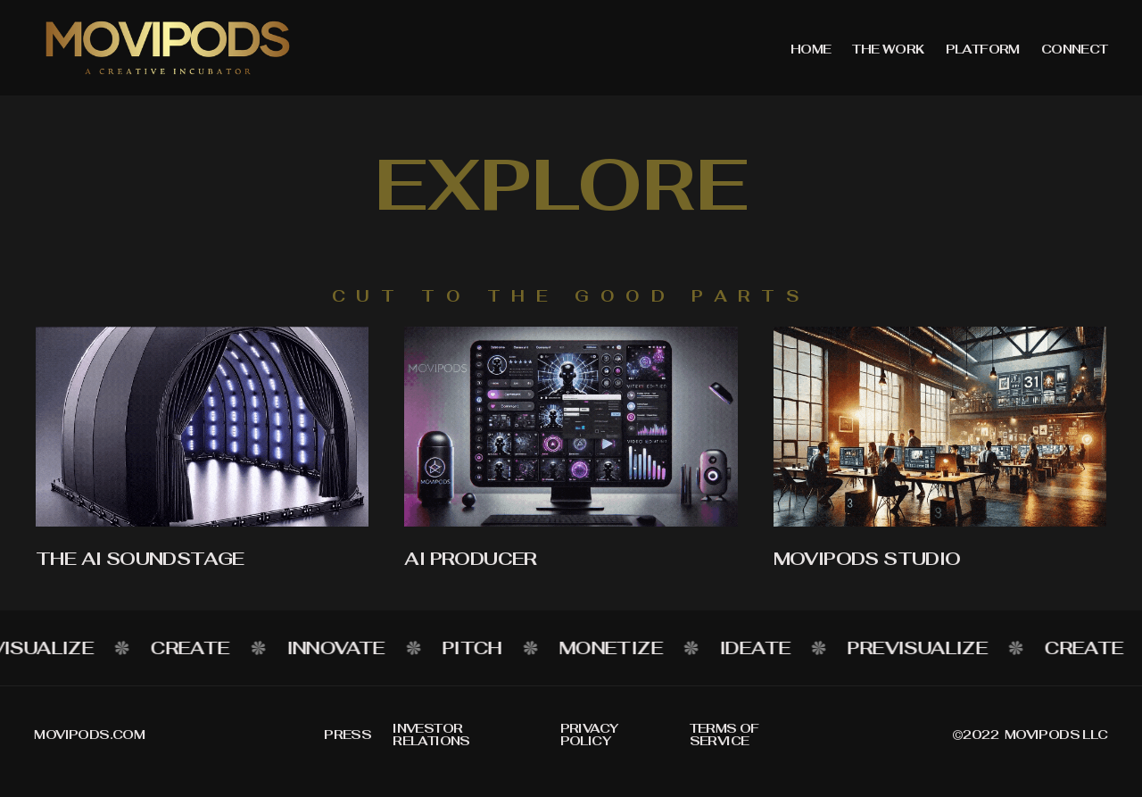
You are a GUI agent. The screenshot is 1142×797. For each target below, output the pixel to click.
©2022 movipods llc (1030, 734)
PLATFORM (983, 49)
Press (347, 734)
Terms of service (724, 734)
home (811, 49)
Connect (1074, 49)
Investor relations (431, 734)
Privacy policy (589, 734)
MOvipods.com (89, 734)
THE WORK (887, 49)
